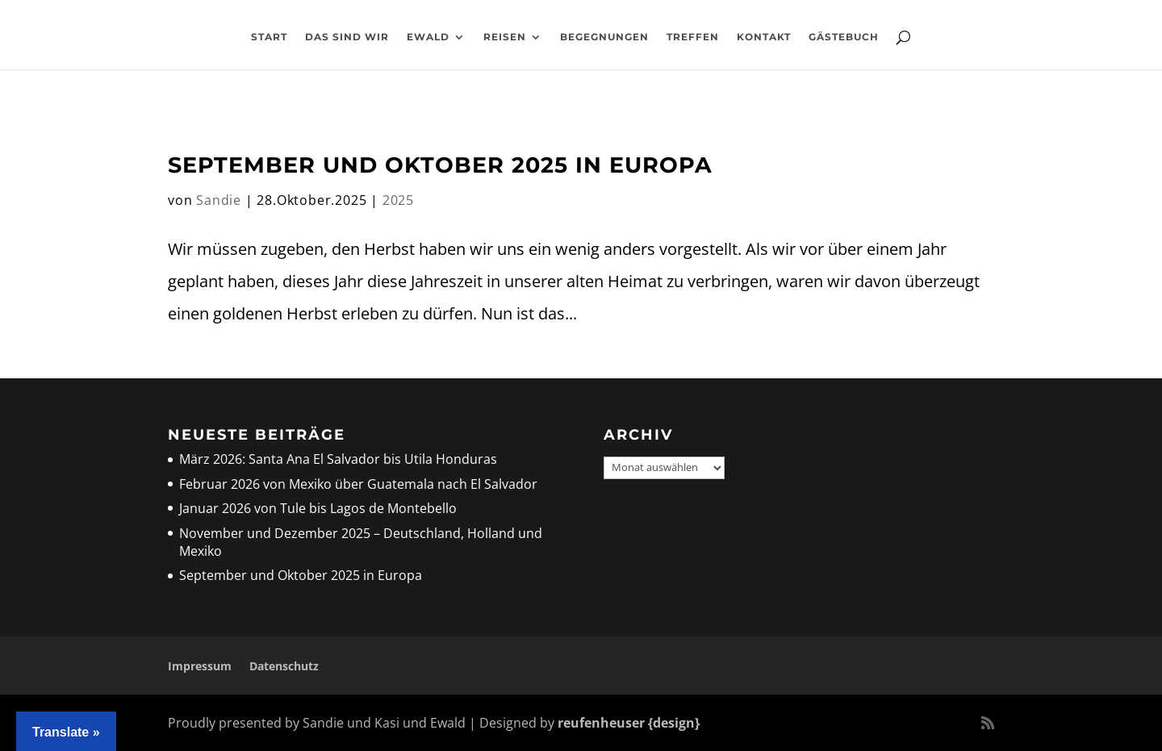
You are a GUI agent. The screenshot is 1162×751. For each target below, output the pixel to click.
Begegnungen (604, 37)
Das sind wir (347, 37)
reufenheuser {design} (629, 723)
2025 (398, 200)
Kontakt (764, 37)
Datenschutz (284, 666)
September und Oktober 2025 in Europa (440, 165)
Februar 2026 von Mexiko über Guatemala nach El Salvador (358, 484)
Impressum (200, 666)
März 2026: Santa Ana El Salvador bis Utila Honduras (338, 459)
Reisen (504, 37)
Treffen (693, 37)
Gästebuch (844, 37)
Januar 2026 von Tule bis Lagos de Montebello (318, 508)
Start (269, 37)
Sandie (218, 200)
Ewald (428, 37)
